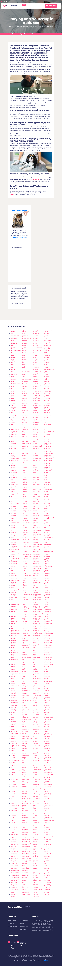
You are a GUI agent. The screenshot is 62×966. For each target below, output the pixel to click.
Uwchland (46, 680)
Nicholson (35, 587)
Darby (12, 759)
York (45, 879)
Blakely (12, 481)
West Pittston (47, 788)
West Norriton (47, 781)
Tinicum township (48, 589)
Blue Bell (13, 491)
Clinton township (15, 661)
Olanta (34, 654)
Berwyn (12, 453)
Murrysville (36, 513)
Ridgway (35, 851)
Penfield (35, 705)
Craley (12, 719)
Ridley (34, 853)
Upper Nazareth (48, 657)
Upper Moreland (48, 652)
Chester (13, 628)
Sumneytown (47, 539)
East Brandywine (15, 844)
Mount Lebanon (37, 489)
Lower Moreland (26, 851)
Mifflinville (35, 417)
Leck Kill (24, 771)
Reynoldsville (36, 839)
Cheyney (13, 637)
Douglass (13, 798)
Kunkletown (25, 717)
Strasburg (46, 515)
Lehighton (24, 777)
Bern (12, 445)
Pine (34, 736)
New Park (35, 565)
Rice (34, 843)
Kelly (23, 681)
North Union (36, 621)
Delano (12, 769)
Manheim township (38, 347)
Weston (46, 807)
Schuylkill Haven (48, 349)
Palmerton (35, 681)
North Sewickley (37, 618)
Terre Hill (46, 572)
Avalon (12, 402)
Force (23, 412)
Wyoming (46, 874)
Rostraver (35, 877)
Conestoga (13, 692)
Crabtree (13, 716)
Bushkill (13, 554)
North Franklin (36, 608)
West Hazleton (47, 769)
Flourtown (24, 405)
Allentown (13, 354)
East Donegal (14, 853)
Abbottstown (14, 330)
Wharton (46, 810)
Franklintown (25, 445)
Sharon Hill (47, 376)
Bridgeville (13, 517)
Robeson (35, 858)
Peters (34, 728)
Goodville (24, 498)
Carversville (13, 592)
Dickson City (14, 786)
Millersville (35, 426)
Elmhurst (24, 350)
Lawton (23, 765)
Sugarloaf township (49, 529)
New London (36, 558)
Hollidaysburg (25, 608)
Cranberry (13, 721)
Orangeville (36, 668)
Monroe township (37, 446)
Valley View (47, 683)
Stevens (46, 508)
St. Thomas (47, 503)
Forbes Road (25, 410)
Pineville (35, 747)
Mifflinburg (36, 415)
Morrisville (35, 470)
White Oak (46, 815)
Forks (23, 419)
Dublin (12, 824)
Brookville (13, 536)
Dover (12, 803)
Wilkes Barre (47, 829)
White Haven (47, 813)
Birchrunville (14, 472)
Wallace (46, 695)
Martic (34, 361)
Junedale (24, 676)
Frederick (24, 448)
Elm (23, 349)
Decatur (13, 767)
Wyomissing (47, 875)
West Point (46, 789)
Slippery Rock (47, 424)
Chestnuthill (14, 635)
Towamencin (47, 596)
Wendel (46, 747)
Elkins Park (24, 343)
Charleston (13, 620)
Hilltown (24, 604)
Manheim (35, 345)
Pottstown (35, 789)
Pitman (34, 750)
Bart (12, 419)
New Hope (35, 553)
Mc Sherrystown (37, 373)
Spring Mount (47, 488)
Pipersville (35, 748)
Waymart (46, 733)
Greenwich (24, 530)
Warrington (47, 709)
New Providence (37, 568)
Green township (26, 517)
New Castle (36, 542)
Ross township (36, 874)
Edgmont (24, 331)
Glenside (24, 494)
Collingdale (13, 680)
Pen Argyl (35, 704)
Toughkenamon (48, 594)
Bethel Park (14, 457)
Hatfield (24, 573)
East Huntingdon (15, 867)
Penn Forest (36, 709)
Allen (12, 352)
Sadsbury (35, 887)
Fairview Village (25, 381)
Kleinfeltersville (25, 709)
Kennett (24, 688)
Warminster (47, 705)
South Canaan (47, 445)
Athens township (15, 397)
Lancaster (24, 735)
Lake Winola (25, 731)
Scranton (46, 359)
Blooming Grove (15, 486)
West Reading (47, 793)
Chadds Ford (14, 609)
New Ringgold (36, 570)
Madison (24, 889)
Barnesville (13, 415)
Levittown (24, 789)
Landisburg (24, 741)
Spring (45, 477)
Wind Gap (46, 848)
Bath (12, 421)
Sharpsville (46, 378)
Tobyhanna (47, 592)
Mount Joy (35, 482)
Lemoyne (24, 781)
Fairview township (26, 379)
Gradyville (24, 503)
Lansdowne (24, 748)
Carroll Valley (14, 590)
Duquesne (13, 831)
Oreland (35, 669)
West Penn (46, 783)
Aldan (12, 345)
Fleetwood (24, 403)
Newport (35, 578)
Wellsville (46, 745)
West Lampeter (48, 772)
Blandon (13, 482)
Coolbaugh (13, 709)
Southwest (46, 476)
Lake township (25, 729)
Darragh (13, 762)
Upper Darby (47, 635)
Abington (13, 331)
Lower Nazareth (26, 853)
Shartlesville (47, 379)
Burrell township (15, 553)
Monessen (35, 443)
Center (12, 602)
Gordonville (24, 501)
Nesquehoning (36, 527)
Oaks (34, 649)
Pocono (35, 772)
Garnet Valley (25, 460)
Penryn (35, 719)
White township (48, 817)
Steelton (46, 506)
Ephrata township (26, 361)
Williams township (48, 836)
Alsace (12, 355)
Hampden (24, 548)
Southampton (47, 470)
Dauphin (13, 764)
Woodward (46, 860)
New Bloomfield (37, 534)
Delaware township (15, 771)
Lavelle (23, 759)
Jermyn (23, 666)
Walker (46, 693)
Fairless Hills (25, 378)
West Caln (46, 753)
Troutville (46, 608)
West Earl (46, 762)
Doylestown (14, 808)
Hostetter (24, 628)
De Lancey (13, 765)
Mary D (35, 364)
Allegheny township (16, 350)
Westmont (46, 803)
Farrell (23, 388)
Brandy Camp (14, 508)
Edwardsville (25, 335)
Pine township (36, 745)
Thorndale (46, 580)
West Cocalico (47, 757)
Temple (46, 570)
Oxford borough (37, 678)
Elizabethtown (25, 340)
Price (34, 793)
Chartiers (13, 623)
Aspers (12, 391)
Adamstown (14, 338)
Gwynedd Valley (25, 539)
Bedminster (13, 434)
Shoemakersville (48, 402)
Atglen (12, 395)
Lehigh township (26, 776)
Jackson (24, 649)
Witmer (46, 855)
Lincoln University (26, 803)
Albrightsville (14, 343)
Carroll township (15, 589)
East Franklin (14, 860)
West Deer (46, 759)
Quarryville (35, 805)
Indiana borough (26, 644)
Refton (34, 832)
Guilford (24, 536)
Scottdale (46, 357)
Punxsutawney (36, 798)
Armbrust (13, 385)
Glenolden (24, 493)
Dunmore (13, 829)
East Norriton (14, 874)
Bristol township (15, 522)
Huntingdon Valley (26, 635)
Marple (35, 357)
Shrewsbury (47, 403)
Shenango (46, 385)
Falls (23, 385)
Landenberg (25, 740)
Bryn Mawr (13, 544)
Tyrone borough (48, 620)
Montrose (35, 462)
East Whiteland (14, 889)
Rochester (35, 863)
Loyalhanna (25, 872)
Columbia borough (15, 685)
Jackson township (26, 651)
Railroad (35, 812)
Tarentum (46, 563)
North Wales (36, 625)
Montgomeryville (37, 458)
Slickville (46, 422)
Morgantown (36, 469)
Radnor (35, 810)
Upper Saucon (47, 668)
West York (46, 801)
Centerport (13, 606)
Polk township (36, 779)
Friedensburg (25, 453)
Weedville (46, 741)
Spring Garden (47, 481)
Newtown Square (37, 582)
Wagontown (47, 692)
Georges (24, 463)
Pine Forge (35, 738)
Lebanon (24, 769)
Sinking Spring (47, 415)
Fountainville (25, 429)
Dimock (12, 789)
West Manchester (48, 774)
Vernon (46, 687)
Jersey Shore (25, 668)
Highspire (24, 602)
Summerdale (47, 530)
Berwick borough (15, 451)
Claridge (13, 645)
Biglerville (13, 470)
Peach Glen (35, 700)
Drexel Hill (13, 815)
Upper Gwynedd (48, 640)
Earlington (13, 836)
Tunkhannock (47, 609)
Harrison (24, 568)
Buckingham (14, 546)
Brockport (13, 524)
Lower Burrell (25, 836)
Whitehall (46, 819)
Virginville (46, 690)
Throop (46, 584)
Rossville (35, 875)
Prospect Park (36, 795)
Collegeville (13, 676)
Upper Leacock (47, 644)
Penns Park (36, 714)
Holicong (24, 606)
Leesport (24, 774)
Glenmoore (24, 491)
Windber (46, 850)
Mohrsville (35, 439)
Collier (12, 678)
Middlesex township (38, 405)
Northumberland (37, 635)
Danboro (13, 753)
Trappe (46, 601)
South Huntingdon (48, 453)
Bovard (12, 494)
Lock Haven (25, 817)
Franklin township (26, 443)
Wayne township (48, 735)
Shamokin (46, 373)
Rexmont (35, 838)
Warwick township (48, 716)
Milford (35, 419)
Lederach (24, 772)
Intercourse (25, 645)
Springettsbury (48, 489)
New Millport (36, 561)
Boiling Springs (14, 493)
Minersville (35, 434)
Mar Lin (35, 352)
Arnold (12, 386)
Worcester (46, 862)
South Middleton (48, 458)
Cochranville (14, 668)
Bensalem (13, 443)
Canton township (15, 580)
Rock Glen (35, 865)
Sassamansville (48, 340)
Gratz (23, 513)
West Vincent (47, 798)
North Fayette (36, 606)
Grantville (24, 508)
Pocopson (35, 774)
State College (47, 505)
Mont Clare (36, 450)
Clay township (14, 652)
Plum (34, 762)
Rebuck (35, 826)
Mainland (35, 335)
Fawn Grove (25, 390)
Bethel (12, 455)
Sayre (45, 343)
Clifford (12, 657)
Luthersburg (25, 877)
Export (23, 373)
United (45, 628)
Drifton (12, 817)
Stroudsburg (47, 522)
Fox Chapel (24, 433)
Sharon (46, 374)
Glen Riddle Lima (26, 488)
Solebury (46, 436)
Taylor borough (48, 566)
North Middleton (37, 616)
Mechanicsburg (37, 385)
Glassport (24, 481)
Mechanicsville (36, 386)
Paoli (34, 685)
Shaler (45, 371)
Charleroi (13, 618)
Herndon (24, 597)
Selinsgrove (47, 361)
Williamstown (47, 839)
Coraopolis (13, 711)
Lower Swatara (25, 868)
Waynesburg (47, 738)
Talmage (46, 560)
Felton (23, 397)
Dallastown (13, 747)
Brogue (12, 530)
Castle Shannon (15, 596)
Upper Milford (47, 651)
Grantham (24, 506)
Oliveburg (35, 661)
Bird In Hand (14, 474)
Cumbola (13, 738)
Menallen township (38, 391)
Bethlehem (13, 462)
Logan (23, 820)
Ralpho (34, 813)
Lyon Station (25, 887)
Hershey (24, 601)
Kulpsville (24, 716)
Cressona (13, 728)
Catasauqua (14, 597)
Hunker (24, 632)
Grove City (24, 534)
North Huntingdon (37, 609)
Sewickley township (49, 369)
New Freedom (36, 546)
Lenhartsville (25, 783)
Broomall (13, 537)
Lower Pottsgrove (26, 858)
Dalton (12, 750)
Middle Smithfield (37, 400)
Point (34, 776)
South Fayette (47, 446)
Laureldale (24, 757)
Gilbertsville (25, 474)
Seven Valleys (47, 366)
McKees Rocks (36, 379)
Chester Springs (15, 632)
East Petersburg (15, 879)
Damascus (13, 752)
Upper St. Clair (47, 673)
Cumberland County (16, 733)
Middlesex (35, 403)
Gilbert (23, 470)
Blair (12, 479)
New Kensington (37, 554)
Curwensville (14, 741)
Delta (12, 774)
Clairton (13, 644)
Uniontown (47, 625)
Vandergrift (47, 685)
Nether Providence (37, 529)
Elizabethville (25, 342)
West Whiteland (48, 800)
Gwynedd (24, 537)
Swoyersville (47, 554)
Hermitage (24, 596)
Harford (24, 560)
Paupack (35, 697)
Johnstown (24, 673)
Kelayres (24, 680)
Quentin (35, 807)
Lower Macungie (26, 844)
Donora (13, 793)
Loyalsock (24, 874)
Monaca (35, 441)
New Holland (36, 551)
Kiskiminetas (25, 705)
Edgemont (24, 330)
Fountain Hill (25, 427)
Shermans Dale (48, 391)
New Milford (36, 560)
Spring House (47, 486)
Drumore (13, 819)
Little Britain (25, 810)
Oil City (34, 652)
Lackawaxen (25, 723)
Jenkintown (24, 661)
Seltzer (45, 364)
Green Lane (25, 515)
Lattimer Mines (25, 755)
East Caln (13, 848)
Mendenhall (36, 393)
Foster (23, 424)
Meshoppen (36, 397)
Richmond (35, 850)
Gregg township (26, 532)
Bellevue (13, 438)
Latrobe (24, 753)
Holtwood (24, 611)
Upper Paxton (47, 659)
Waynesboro (47, 736)
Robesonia (35, 860)
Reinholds (35, 836)
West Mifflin (47, 779)
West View (46, 796)
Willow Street (47, 844)
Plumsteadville (36, 765)
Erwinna (24, 364)
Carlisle (12, 584)
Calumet (13, 570)
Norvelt (35, 637)
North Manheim (37, 614)
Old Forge (35, 656)
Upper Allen (47, 632)
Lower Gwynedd (26, 841)
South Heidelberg (48, 451)
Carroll (12, 587)
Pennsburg (36, 716)
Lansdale (24, 747)
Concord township (15, 687)
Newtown (35, 580)
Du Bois (13, 822)
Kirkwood (24, 704)
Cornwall (13, 712)
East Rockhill (14, 884)
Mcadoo (35, 374)
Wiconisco (46, 827)
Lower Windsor (25, 870)
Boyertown (13, 500)
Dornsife (13, 796)
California (13, 566)
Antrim (12, 373)
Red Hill (35, 827)
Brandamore (14, 506)
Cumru (12, 740)
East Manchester (15, 870)
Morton (35, 472)
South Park (47, 462)
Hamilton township (26, 546)
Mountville (35, 503)
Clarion (12, 647)
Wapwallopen (47, 704)
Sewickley (46, 367)
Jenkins (23, 659)
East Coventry (14, 851)
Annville (13, 369)
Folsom (23, 409)
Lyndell (23, 884)
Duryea (12, 832)
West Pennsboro (48, 784)
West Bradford (47, 750)
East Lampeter (14, 868)
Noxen (34, 642)
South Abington (48, 443)
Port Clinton (36, 784)
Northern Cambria (37, 633)
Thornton (46, 582)
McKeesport (36, 381)
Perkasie (35, 723)
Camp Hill (13, 573)
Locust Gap (24, 819)
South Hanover (48, 450)
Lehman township (26, 779)
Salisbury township (49, 337)
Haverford (24, 577)
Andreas (13, 366)
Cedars (12, 601)
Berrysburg (13, 448)
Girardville (24, 477)
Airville (12, 340)
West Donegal (47, 760)
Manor (34, 349)
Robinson (35, 862)
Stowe (45, 512)
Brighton (13, 518)
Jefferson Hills (25, 656)
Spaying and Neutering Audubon (26, 34)
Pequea (35, 721)
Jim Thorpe (24, 671)
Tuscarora (46, 616)
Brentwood (13, 513)
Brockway (13, 527)
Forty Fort (24, 422)
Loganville (24, 822)
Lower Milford (25, 850)
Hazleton (24, 582)
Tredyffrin (46, 602)
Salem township (48, 330)
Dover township (15, 805)
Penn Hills (35, 711)
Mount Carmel (36, 476)
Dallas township (15, 745)
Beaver (12, 426)
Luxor (23, 879)
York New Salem (48, 882)
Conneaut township (16, 699)
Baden (12, 405)
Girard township (26, 476)
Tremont (46, 604)
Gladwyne (24, 479)
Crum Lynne (14, 731)
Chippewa (13, 640)
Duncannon (14, 827)
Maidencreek (36, 333)
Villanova (46, 688)
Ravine (34, 819)
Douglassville (14, 801)
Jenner (23, 664)
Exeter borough (26, 371)
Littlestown (24, 812)
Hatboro (24, 572)
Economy (13, 896)
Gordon (24, 500)
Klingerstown (25, 711)
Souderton (46, 441)
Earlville (13, 838)
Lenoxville (24, 786)
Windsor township (48, 853)
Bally (12, 412)
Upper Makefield (48, 647)
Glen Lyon (24, 482)
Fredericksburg (25, 450)
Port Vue (35, 786)
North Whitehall (37, 626)
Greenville (24, 529)
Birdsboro (13, 476)
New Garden (36, 548)
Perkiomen (35, 724)
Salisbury (46, 335)
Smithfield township (49, 431)
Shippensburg (47, 397)
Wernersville (47, 748)
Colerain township (15, 673)
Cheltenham (14, 626)
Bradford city (14, 501)
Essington (24, 366)
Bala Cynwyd (14, 409)
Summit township (48, 537)
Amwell (12, 364)
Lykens (23, 882)
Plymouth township (38, 771)
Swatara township (48, 551)
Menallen (35, 390)
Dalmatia (13, 748)
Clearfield (13, 654)
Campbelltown (14, 575)
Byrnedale (13, 560)
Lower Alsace (25, 834)
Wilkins (46, 832)
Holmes (24, 609)
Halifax (23, 541)
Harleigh (24, 561)
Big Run (13, 469)
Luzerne (24, 880)
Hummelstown (25, 630)
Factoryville (24, 376)
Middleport (35, 402)
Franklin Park (25, 441)
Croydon (13, 729)
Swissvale (46, 553)
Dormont (13, 795)
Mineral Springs (37, 433)
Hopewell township (26, 625)
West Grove (47, 765)
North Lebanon (37, 611)
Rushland (35, 884)
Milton (34, 431)
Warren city (47, 707)
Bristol (12, 520)
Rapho (34, 817)
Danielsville (13, 755)
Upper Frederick (48, 638)
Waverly (46, 731)
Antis (12, 371)
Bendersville (14, 439)
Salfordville (47, 333)
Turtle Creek (47, 614)
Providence (35, 796)
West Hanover (47, 767)
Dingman (13, 791)
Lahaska (24, 726)
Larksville (24, 752)
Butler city (13, 556)
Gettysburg (24, 467)
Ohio (34, 651)
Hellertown (24, 590)
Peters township (37, 729)
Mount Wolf (36, 500)
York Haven (47, 880)
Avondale (13, 403)
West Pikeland (47, 786)
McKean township (37, 378)
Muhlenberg (36, 505)
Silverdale (46, 414)
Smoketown (47, 434)
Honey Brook (25, 614)
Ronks (34, 870)
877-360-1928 (6, 1)
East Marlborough (15, 872)
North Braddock (37, 594)
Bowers (12, 496)
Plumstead (35, 764)
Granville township (26, 510)
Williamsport (47, 838)
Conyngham (14, 707)
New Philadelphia (37, 566)
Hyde (23, 637)
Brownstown (14, 541)
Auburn (12, 398)
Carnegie (13, 585)
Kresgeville (24, 714)
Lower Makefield (26, 846)
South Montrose (48, 460)
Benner (12, 441)
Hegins (23, 584)
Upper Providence (48, 663)
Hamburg (24, 544)
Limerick (24, 801)
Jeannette (24, 654)
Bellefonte (13, 436)
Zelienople (46, 891)
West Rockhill (47, 795)
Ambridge (13, 361)
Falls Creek (24, 386)
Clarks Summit (14, 651)
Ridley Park (35, 855)
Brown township (15, 539)
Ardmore (13, 378)
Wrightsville (47, 867)
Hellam (23, 589)
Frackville (24, 434)
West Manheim (48, 776)
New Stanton (36, 573)
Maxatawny (36, 367)
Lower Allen (25, 832)
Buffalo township (15, 549)
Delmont (13, 772)
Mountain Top (36, 501)
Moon (34, 463)
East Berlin (13, 841)
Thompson (47, 575)
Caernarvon (14, 561)
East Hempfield (14, 865)
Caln (12, 568)
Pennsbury (35, 717)
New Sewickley (36, 572)
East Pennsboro (15, 877)
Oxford (34, 676)
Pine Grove (35, 740)
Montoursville (36, 460)
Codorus (13, 669)
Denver (12, 776)
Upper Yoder (47, 676)
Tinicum (46, 587)
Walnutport (47, 700)
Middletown (36, 407)
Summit (46, 532)
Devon (12, 783)
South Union (47, 465)
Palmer (34, 680)
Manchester (36, 340)
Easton (12, 891)
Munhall (35, 512)
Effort (23, 337)
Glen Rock (24, 489)
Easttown (13, 892)
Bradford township (15, 503)
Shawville (46, 381)
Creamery (13, 726)
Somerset (46, 438)
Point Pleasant (36, 777)
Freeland (24, 451)
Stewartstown (47, 510)
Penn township (36, 712)
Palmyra (35, 683)
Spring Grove (47, 484)
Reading (35, 820)
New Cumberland (37, 544)
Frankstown (25, 446)
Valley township (48, 681)
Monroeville (36, 448)
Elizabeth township (26, 338)
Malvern (35, 337)
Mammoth (35, 338)
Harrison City (25, 570)
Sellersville (46, 362)
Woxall (45, 863)
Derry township (14, 779)
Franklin (24, 438)
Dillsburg (13, 788)
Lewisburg (24, 793)
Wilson (45, 846)
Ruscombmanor (37, 880)
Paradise (35, 687)
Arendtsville (14, 379)
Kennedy (24, 687)
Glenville (24, 496)
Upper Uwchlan (48, 675)
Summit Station (48, 536)
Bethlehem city (14, 463)
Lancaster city (25, 736)
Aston (12, 393)
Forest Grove (25, 415)
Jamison (24, 652)
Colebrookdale (14, 671)
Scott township (47, 355)
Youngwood (47, 889)
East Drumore (14, 855)
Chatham (13, 625)
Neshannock (36, 525)
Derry (12, 777)
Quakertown (36, 803)
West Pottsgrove (48, 791)
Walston (46, 702)
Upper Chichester (48, 633)
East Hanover (14, 863)
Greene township (26, 522)
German (24, 465)
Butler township (15, 558)
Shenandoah (47, 383)
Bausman (13, 422)
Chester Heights (15, 630)
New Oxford (36, 563)
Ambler (12, 359)
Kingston (24, 699)
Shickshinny (47, 393)
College (12, 675)
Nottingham (36, 640)
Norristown (36, 589)
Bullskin (13, 551)
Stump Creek (47, 524)
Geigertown (25, 462)
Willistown (46, 841)
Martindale (35, 362)
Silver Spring (47, 412)
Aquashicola (14, 374)
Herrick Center (25, 599)
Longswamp (25, 829)
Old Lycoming (36, 657)
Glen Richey (24, 486)
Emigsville (24, 354)
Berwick (13, 450)
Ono (34, 666)
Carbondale (13, 582)
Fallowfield (24, 383)
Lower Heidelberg (26, 843)
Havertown (24, 578)
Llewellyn (24, 815)
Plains (34, 757)
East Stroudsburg (15, 886)
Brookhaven (14, 532)
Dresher (13, 813)
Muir (34, 506)
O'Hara (34, 645)
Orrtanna (35, 671)
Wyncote (46, 870)
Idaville (23, 638)
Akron (12, 342)
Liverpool (24, 813)
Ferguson (24, 398)
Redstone (35, 831)
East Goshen (14, 862)
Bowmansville (14, 498)
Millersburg (36, 422)
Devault (13, 781)
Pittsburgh (35, 752)
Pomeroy (35, 781)
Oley (34, 659)
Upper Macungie (48, 645)
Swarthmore (47, 548)
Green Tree (24, 518)
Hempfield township (27, 594)
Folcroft (24, 407)
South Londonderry (49, 457)
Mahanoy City (25, 892)
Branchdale (13, 505)
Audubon (14, 34)
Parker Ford (36, 690)
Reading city (36, 822)
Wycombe (46, 868)
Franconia (24, 436)
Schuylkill (46, 347)
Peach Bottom (36, 699)
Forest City (24, 414)
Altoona (13, 357)
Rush (34, 882)
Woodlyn (46, 858)
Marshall (35, 359)
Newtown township (38, 584)
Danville (13, 757)
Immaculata (25, 640)
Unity (45, 630)
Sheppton (46, 390)
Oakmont (35, 647)
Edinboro (24, 333)
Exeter (23, 369)
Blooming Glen (14, 484)
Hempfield (24, 592)
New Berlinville (36, 532)
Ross (34, 872)
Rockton (35, 868)
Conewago (13, 693)
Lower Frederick (26, 839)
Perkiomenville (36, 726)
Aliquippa (13, 347)
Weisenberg (47, 743)
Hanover (24, 553)
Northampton (36, 628)
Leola (23, 788)
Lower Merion (25, 848)
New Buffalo (36, 541)
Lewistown (24, 795)
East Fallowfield (14, 858)
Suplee (45, 542)
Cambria (13, 572)
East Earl (13, 856)
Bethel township (15, 458)
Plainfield (35, 755)
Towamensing (47, 597)
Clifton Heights (14, 659)
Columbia (13, 683)
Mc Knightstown (37, 371)
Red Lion (35, 829)
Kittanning (24, 707)
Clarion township (15, 649)
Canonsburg (14, 578)
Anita (12, 367)
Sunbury (46, 541)
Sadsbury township (38, 889)
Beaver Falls (14, 427)
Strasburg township (49, 517)
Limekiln (24, 800)
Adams (12, 333)
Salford (46, 331)
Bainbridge (13, 407)
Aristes (12, 381)
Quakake (35, 801)
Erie (23, 362)
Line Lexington (25, 805)
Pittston (35, 753)
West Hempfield (48, 771)
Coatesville (13, 666)
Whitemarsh (47, 822)
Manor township (37, 350)
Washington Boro (48, 717)
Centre (12, 608)
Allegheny (13, 349)
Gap (23, 457)
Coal (12, 663)
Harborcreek (25, 558)
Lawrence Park (25, 764)
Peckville (35, 702)
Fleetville (24, 402)
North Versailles (37, 623)
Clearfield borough (15, 656)
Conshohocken (14, 705)
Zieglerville (46, 892)
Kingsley (24, 697)
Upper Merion (47, 649)
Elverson (24, 352)
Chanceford (13, 616)
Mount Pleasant (37, 491)
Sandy (45, 338)
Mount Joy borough (38, 484)
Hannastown (25, 551)
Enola (23, 357)
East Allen (13, 839)
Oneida (34, 664)
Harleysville (24, 563)
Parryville (35, 693)
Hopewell (24, 623)
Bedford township (15, 433)
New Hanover (36, 549)
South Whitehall (48, 467)
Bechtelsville (14, 431)
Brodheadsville (14, 529)
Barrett (12, 417)
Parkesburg (36, 692)
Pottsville (35, 791)
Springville (46, 500)
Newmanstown (36, 577)
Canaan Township (15, 577)
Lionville (24, 807)
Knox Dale (24, 712)
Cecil (12, 599)
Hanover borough (26, 554)
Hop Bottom (25, 620)
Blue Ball (13, 489)
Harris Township (26, 565)
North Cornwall (37, 597)
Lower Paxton (25, 856)
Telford (46, 568)
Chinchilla (13, 638)
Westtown (46, 808)
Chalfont (13, 611)
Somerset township (49, 439)
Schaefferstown (48, 345)
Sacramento (36, 886)
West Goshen (47, 764)
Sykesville (46, 558)
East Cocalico (14, 850)
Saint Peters (36, 896)
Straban (46, 513)
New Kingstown (37, 556)
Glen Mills (24, 484)
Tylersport (46, 618)
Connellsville (14, 700)
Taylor (45, 565)
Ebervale (13, 894)
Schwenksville (47, 350)
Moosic (35, 467)
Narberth (35, 518)
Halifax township (26, 542)
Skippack (46, 417)
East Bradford (14, 843)
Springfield (46, 491)
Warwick (46, 714)
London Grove (25, 824)
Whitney (46, 824)
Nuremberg (36, 644)
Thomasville (47, 573)
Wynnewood (47, 872)
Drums (12, 820)
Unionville (46, 626)
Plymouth (35, 767)
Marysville (35, 366)
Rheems (35, 841)
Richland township (37, 848)
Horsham (24, 626)
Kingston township (26, 700)
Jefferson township (26, 657)
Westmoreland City (48, 805)
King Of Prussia (25, 695)
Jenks (23, 663)
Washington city (48, 719)
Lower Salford (25, 862)
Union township (48, 623)
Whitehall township (49, 820)
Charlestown (14, 621)
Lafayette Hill (25, 724)
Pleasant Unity (36, 760)
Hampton (24, 549)
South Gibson (47, 448)
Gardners (24, 458)
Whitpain (46, 826)
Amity (12, 362)
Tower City (46, 599)
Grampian (24, 505)
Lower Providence (26, 860)
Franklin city (25, 439)
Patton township (37, 695)
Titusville (46, 590)
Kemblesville (25, 685)
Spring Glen (47, 482)
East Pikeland (14, 880)
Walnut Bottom (48, 699)
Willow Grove (47, 843)
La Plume (24, 721)
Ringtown (35, 856)
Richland (35, 846)
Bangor (12, 414)
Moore (34, 465)
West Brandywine (48, 752)
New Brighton (36, 536)
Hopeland (24, 621)
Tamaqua (46, 561)
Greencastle (25, 520)
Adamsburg (13, 337)
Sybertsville (47, 556)
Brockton (13, 525)
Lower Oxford (25, 855)
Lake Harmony (25, 728)
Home (9, 34)
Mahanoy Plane (26, 894)
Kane (23, 678)
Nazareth (35, 522)
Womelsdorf (47, 856)
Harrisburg (24, 566)
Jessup (23, 669)
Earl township (14, 834)
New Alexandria (37, 530)
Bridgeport (13, 515)
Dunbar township (15, 826)
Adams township (15, 335)
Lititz (23, 808)
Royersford (36, 879)
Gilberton (24, 472)
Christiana (13, 642)
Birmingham (14, 477)
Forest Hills (24, 417)
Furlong (24, 455)
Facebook (46, 960)
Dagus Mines (14, 743)
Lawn (23, 760)
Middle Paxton (36, 398)
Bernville (13, 446)
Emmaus (24, 355)
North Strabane (37, 620)
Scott (45, 354)
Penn (34, 707)
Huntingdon (25, 633)
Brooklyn (13, 534)
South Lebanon (48, 455)
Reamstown (36, 824)
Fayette (23, 391)
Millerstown (36, 424)
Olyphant (35, 663)
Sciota (45, 352)
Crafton (13, 717)
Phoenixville (36, 733)
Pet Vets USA (15, 907)
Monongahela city (37, 445)
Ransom (35, 815)
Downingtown (14, 807)
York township (47, 886)
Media (34, 388)
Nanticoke (35, 517)
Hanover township (26, 556)
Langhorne (24, 745)
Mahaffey (24, 891)
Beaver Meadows (15, 429)
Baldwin (13, 410)
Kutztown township (27, 719)
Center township (15, 604)
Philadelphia (36, 731)
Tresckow (46, 606)
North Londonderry (38, 613)
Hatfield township (26, 575)
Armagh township (15, 383)
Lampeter (24, 733)
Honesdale (24, 613)
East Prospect (14, 882)
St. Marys (46, 501)
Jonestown (24, 675)
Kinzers (23, 702)
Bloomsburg (14, 488)
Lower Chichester (26, 838)
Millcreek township (37, 421)
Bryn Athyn (13, 542)
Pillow (34, 735)
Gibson (23, 469)
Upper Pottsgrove (48, 661)
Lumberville (25, 875)
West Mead (47, 777)
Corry (12, 714)
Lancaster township (27, 738)
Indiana (23, 642)
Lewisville (24, 796)
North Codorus (37, 596)
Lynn (23, 886)
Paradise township (37, 688)
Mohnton (35, 438)
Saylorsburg (47, 342)
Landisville (24, 743)
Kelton (23, 683)
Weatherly (46, 740)
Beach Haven (14, 424)
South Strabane (48, 463)
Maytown (35, 369)
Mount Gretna (36, 477)
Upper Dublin (47, 637)
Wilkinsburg (47, 834)
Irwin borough (25, 647)
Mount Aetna (36, 474)
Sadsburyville (36, 891)
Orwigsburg (36, 673)
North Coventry (37, 599)
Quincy (34, 808)
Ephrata (24, 359)
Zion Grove (47, 894)
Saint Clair (35, 892)
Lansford (24, 750)
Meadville (35, 383)
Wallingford (47, 697)
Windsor (46, 851)
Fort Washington (26, 421)
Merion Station (36, 395)
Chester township (15, 633)
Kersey (23, 692)
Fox (22, 431)
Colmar (12, 681)
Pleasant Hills (36, 759)
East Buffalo (14, 846)
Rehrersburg (36, 834)
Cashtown (13, 594)
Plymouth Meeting (37, 769)
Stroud (45, 520)
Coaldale (13, 664)
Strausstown (47, 518)
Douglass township (15, 800)
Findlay (23, 400)
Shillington (46, 395)
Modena (35, 436)
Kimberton (24, 693)
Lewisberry (24, 791)
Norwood (35, 638)
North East (35, 601)
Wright (45, 865)
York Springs (47, 884)
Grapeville (24, 512)
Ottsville (35, 675)
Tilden (45, 585)
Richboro (35, 844)
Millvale (35, 427)
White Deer (47, 812)
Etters (23, 367)
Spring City (46, 479)
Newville (35, 585)
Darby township (15, 760)
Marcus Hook (36, 354)
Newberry (35, 575)
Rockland (35, 867)
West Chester (47, 755)
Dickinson (13, 784)
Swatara (46, 549)
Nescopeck (35, 524)
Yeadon (46, 877)
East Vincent (14, 887)
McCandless (36, 376)
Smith (45, 429)
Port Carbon (36, 783)
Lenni (23, 784)
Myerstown (36, 515)
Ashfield (13, 390)
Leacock (24, 767)
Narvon (35, 520)
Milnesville (35, 429)
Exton (23, 374)
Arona (12, 388)
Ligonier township (26, 798)
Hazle (23, 580)
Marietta (35, 355)
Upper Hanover (48, 642)
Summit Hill (47, 534)
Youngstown (47, 887)
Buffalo (12, 548)
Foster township (26, 426)
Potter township (37, 788)
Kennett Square (26, 690)
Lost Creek (24, 831)
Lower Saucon (25, 863)
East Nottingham (15, 875)
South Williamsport (49, 469)
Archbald (13, 376)
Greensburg (25, 527)
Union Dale (47, 621)
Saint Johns (36, 894)
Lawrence (24, 762)
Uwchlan (46, 678)
